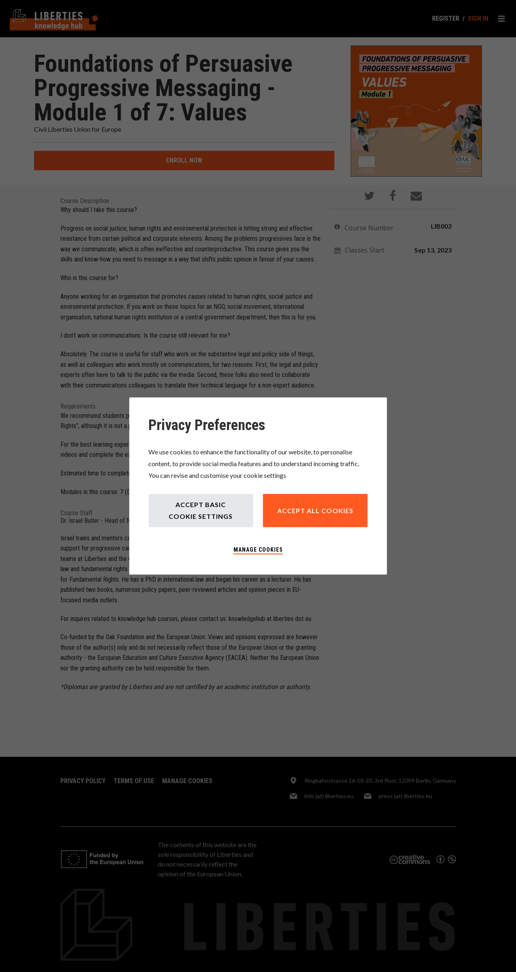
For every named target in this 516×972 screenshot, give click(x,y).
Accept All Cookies (315, 510)
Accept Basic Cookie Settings (201, 510)
